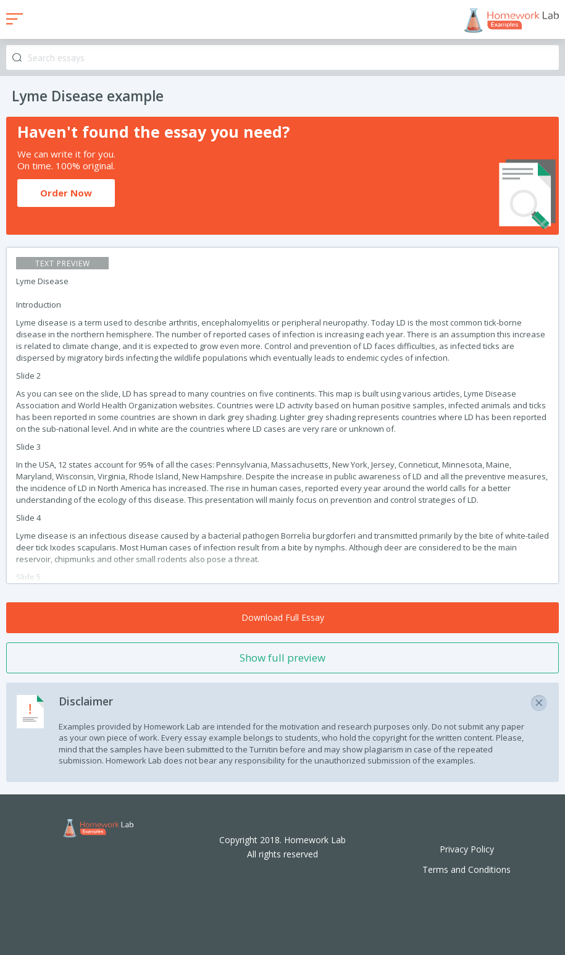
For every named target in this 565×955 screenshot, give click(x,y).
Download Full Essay (282, 617)
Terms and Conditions (466, 869)
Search (17, 57)
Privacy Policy (467, 849)
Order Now (66, 193)
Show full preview (282, 657)
